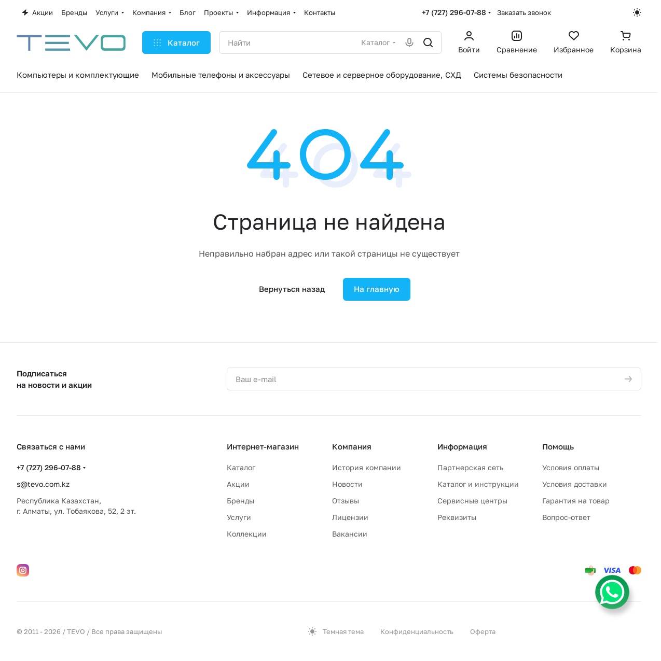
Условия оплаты (570, 467)
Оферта (482, 631)
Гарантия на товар (576, 500)
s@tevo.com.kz (43, 484)
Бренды (240, 500)
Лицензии (350, 517)
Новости (347, 484)
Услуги (239, 517)
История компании (366, 467)
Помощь (558, 446)
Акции (238, 484)
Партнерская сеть (470, 467)
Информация (462, 446)
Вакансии (349, 533)
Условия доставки (574, 484)
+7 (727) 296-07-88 (454, 12)
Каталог (241, 467)
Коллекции (247, 533)
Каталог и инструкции (478, 484)
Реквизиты (456, 517)
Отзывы (345, 500)
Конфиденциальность (416, 631)
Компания (351, 446)
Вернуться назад (292, 288)
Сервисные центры (472, 500)
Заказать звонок (524, 12)
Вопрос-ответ (566, 517)
